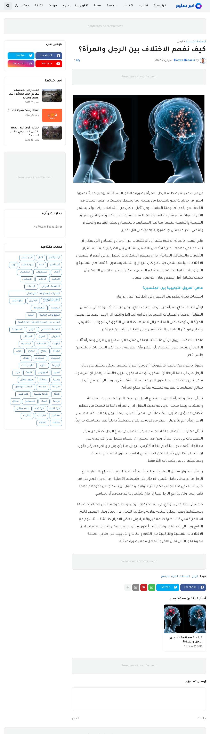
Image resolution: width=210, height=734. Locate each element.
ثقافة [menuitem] (39, 5)
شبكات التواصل (24, 387)
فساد (44, 401)
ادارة (41, 265)
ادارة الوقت (27, 265)
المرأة (174, 576)
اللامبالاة (41, 344)
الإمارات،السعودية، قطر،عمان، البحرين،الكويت (43, 294)
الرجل (180, 41)
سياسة (43, 387)
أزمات (57, 272)
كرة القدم (55, 408)
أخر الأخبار (55, 265)
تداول (43, 365)
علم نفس (23, 394)
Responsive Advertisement (105, 26)
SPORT (43, 423)
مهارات (27, 416)
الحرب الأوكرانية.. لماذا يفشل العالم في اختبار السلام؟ (25, 132)
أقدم (76, 718)
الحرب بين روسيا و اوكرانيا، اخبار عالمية (39, 322)
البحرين (33, 301)
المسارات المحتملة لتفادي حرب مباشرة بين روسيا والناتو (24, 94)
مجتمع (165, 576)
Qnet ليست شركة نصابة (24, 110)
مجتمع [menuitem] (24, 5)
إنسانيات (55, 358)
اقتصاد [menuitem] (128, 5)
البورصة (55, 308)
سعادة (43, 380)
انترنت (19, 351)
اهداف (26, 358)
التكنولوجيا (39, 308)
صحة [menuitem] (97, 5)
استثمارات (42, 272)
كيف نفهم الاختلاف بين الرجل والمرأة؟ (186, 640)
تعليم (57, 372)
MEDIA (56, 423)
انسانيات (40, 358)
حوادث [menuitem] (52, 5)
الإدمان (42, 279)
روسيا (56, 380)
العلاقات (185, 576)
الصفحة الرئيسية (196, 41)
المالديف (26, 344)
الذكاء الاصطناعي (50, 329)
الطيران (55, 337)
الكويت (56, 344)
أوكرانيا (56, 365)
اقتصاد (56, 279)
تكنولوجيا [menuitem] (81, 5)
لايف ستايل (22, 408)
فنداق (15, 401)
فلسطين (30, 401)
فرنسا (56, 401)
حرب (17, 372)
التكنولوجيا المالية (50, 315)
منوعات (41, 416)
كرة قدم (39, 408)
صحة (57, 394)
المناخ (44, 351)
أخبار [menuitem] (144, 5)
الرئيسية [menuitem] (160, 5)
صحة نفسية (41, 394)
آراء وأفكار (54, 257)
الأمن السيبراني (51, 301)
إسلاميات (24, 272)
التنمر (31, 315)
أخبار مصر (27, 257)
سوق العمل (27, 380)
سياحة (56, 387)
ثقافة (29, 372)
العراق (41, 337)
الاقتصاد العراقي (50, 286)
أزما (13, 265)
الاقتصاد (27, 279)
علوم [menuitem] (66, 5)
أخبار (40, 257)
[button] (16, 6)
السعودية (17, 329)
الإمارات (31, 286)
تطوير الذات (27, 365)
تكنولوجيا (43, 372)
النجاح (31, 351)
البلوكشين (17, 301)
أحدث (201, 718)
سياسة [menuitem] (112, 5)
